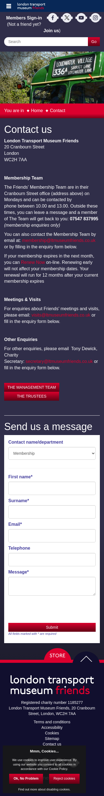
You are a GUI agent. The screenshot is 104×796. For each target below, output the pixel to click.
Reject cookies (64, 778)
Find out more (27, 789)
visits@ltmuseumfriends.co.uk (61, 315)
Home (37, 110)
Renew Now (33, 262)
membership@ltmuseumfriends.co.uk (58, 240)
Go (94, 41)
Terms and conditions (52, 722)
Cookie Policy (58, 768)
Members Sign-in (24, 18)
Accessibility (51, 727)
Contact (57, 110)
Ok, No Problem (26, 778)
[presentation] (50, 609)
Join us (51, 30)
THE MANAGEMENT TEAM (31, 387)
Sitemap (52, 738)
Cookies (52, 733)
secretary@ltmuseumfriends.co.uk (59, 361)
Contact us (52, 744)
